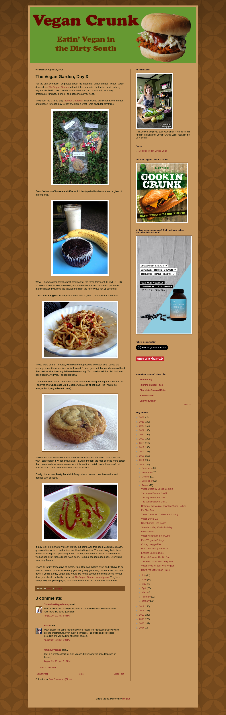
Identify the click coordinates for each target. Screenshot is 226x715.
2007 (142, 628)
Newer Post (42, 674)
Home (81, 674)
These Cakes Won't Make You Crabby (159, 514)
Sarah (47, 625)
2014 (142, 460)
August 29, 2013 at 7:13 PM (57, 661)
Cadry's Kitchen (148, 401)
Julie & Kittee (146, 395)
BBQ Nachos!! (148, 531)
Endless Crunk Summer (152, 553)
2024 (142, 417)
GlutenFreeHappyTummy (57, 604)
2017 (142, 447)
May (144, 584)
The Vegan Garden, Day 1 (154, 501)
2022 (142, 426)
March (145, 592)
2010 (142, 615)
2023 (142, 422)
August (145, 485)
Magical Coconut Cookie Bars (155, 557)
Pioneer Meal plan (74, 100)
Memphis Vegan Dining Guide (153, 151)
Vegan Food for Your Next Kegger (157, 565)
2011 (142, 610)
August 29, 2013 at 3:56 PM (57, 615)
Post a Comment (48, 667)
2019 (142, 439)
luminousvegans (52, 650)
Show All (187, 405)
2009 (142, 619)
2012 (142, 606)
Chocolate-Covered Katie (153, 390)
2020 (142, 434)
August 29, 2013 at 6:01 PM (57, 640)
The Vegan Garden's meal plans (92, 577)
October (146, 476)
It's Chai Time (147, 510)
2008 (142, 623)
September (147, 481)
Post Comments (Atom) (60, 679)
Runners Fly (146, 379)
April (144, 588)
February (146, 596)
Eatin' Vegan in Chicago (152, 540)
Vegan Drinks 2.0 (149, 519)
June (144, 579)
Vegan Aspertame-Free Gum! (155, 536)
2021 (142, 430)
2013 (142, 464)
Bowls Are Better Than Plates (155, 570)
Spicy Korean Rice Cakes (153, 523)
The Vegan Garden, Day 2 (154, 497)
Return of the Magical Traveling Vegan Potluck (163, 506)
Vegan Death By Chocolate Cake (157, 489)
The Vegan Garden (59, 87)
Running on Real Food (151, 385)
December (147, 468)
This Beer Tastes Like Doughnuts (157, 561)
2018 (142, 443)
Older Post (119, 674)
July (144, 575)
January (146, 601)
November (147, 472)
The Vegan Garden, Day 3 (154, 493)
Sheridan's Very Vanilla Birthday (156, 527)
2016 (142, 451)
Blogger (126, 698)
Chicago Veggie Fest (151, 544)
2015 (142, 456)
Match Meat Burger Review (154, 548)
